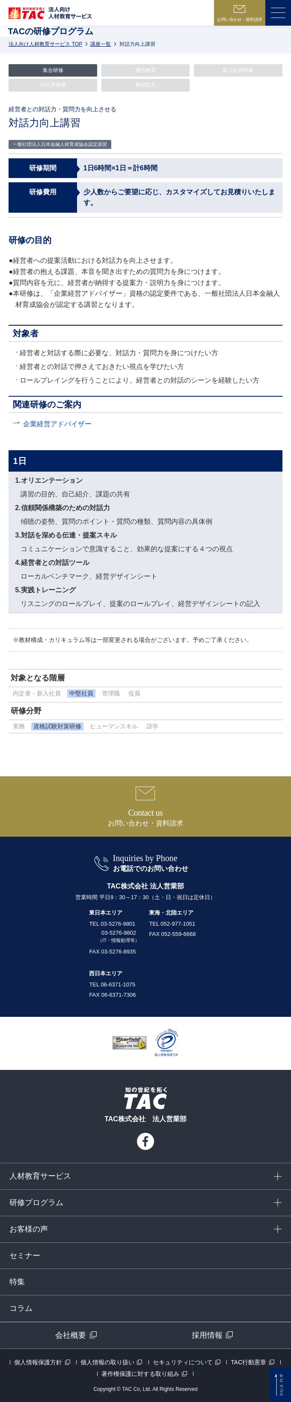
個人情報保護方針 (38, 1362)
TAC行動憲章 (248, 1362)
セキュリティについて (183, 1362)
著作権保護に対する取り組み (140, 1373)
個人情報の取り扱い (107, 1362)
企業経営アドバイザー (57, 424)
